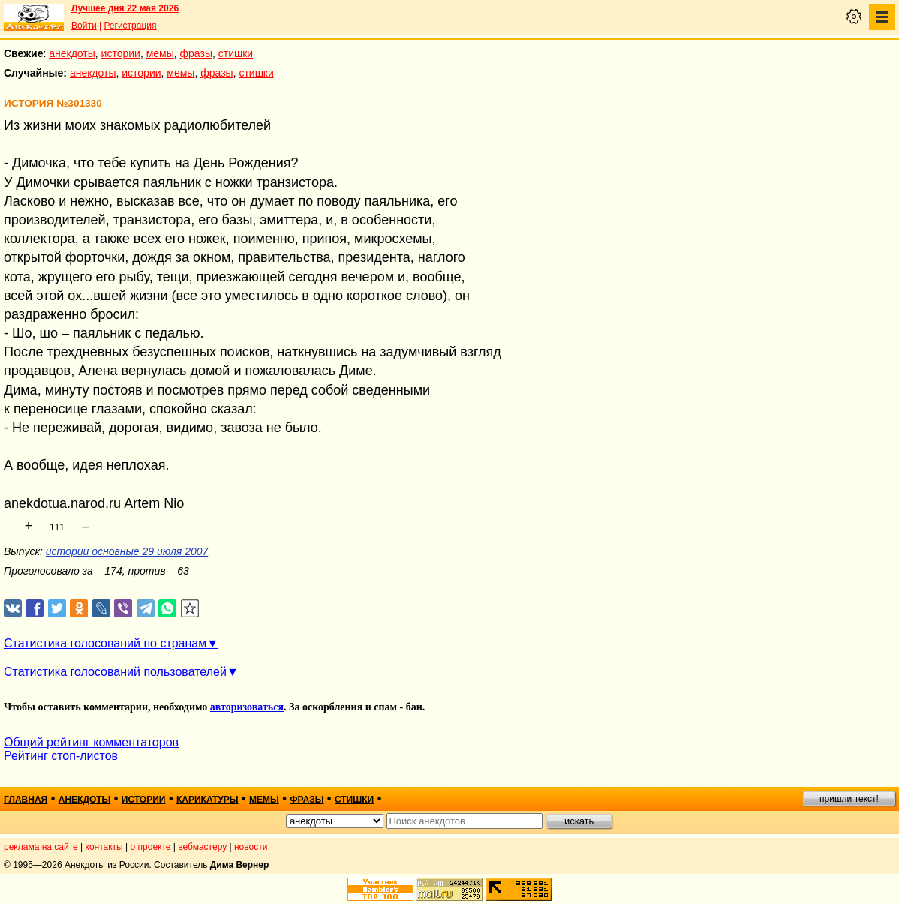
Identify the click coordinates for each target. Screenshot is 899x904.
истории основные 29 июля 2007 (127, 551)
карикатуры (207, 799)
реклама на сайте (41, 847)
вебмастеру (202, 847)
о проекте (151, 847)
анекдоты (72, 53)
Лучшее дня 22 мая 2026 (125, 8)
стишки (235, 53)
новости (250, 847)
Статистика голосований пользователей (115, 671)
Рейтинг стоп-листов (61, 755)
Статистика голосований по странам (105, 643)
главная (25, 799)
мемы (160, 53)
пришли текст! (849, 799)
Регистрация (130, 25)
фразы (196, 53)
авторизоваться (247, 707)
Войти (84, 25)
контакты (104, 847)
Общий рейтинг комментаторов (91, 742)
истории (120, 53)
